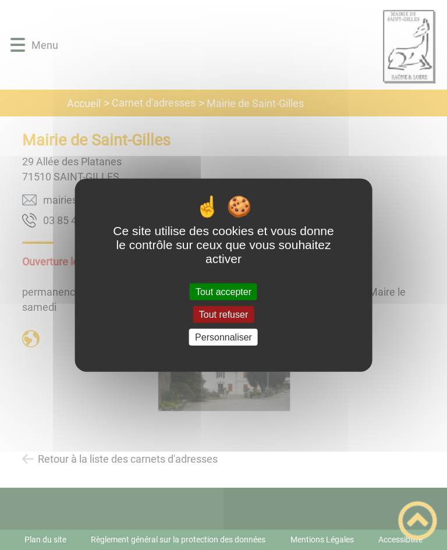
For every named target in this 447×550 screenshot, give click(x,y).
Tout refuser (223, 314)
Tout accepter (223, 291)
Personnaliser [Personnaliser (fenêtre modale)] (223, 337)
